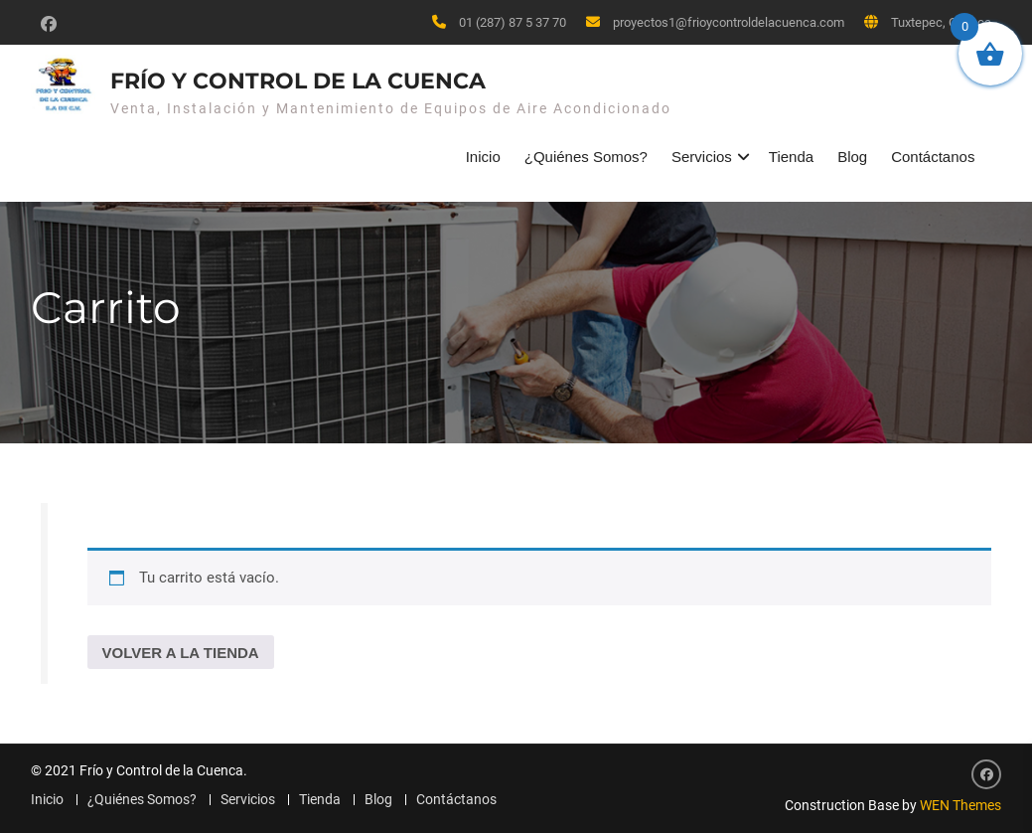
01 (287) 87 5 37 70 (512, 22)
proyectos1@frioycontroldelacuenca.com (728, 22)
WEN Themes (960, 805)
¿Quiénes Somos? (586, 156)
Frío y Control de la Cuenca (298, 81)
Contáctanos (932, 156)
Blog (852, 156)
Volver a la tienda (180, 652)
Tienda (791, 156)
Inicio (483, 156)
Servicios (701, 156)
